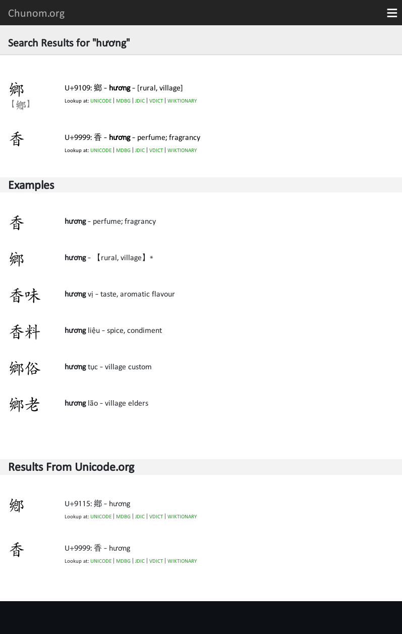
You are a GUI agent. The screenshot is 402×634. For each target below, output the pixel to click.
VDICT (156, 101)
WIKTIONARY (182, 101)
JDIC (140, 101)
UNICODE (100, 101)
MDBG (123, 101)
